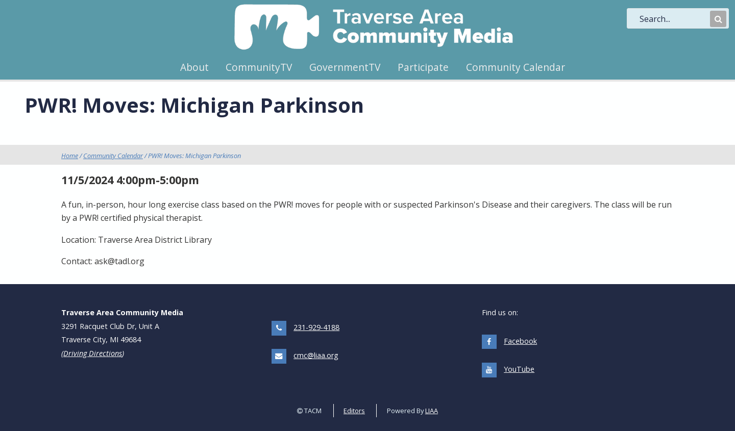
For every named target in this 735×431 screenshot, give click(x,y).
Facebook (520, 341)
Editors (354, 410)
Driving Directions (92, 353)
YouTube (519, 369)
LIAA (431, 410)
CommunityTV (259, 67)
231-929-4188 (316, 327)
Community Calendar (515, 67)
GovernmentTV (344, 67)
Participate (423, 67)
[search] (674, 19)
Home (69, 155)
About (194, 67)
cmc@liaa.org (315, 355)
